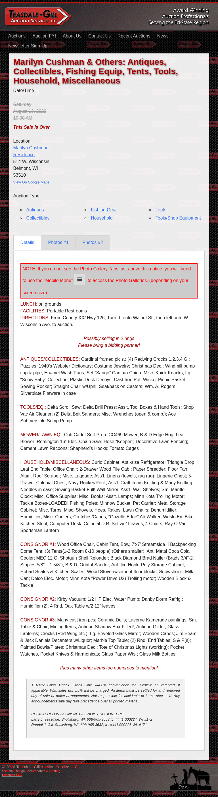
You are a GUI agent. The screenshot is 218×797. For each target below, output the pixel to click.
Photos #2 (93, 242)
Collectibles (38, 218)
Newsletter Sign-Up (27, 45)
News (163, 36)
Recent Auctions (134, 36)
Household (102, 218)
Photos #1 (58, 242)
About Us (72, 36)
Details (27, 242)
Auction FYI (44, 36)
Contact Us (99, 36)
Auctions (17, 36)
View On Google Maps (31, 182)
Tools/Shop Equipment (178, 218)
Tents (161, 209)
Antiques (35, 209)
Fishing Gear (104, 209)
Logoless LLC (12, 774)
